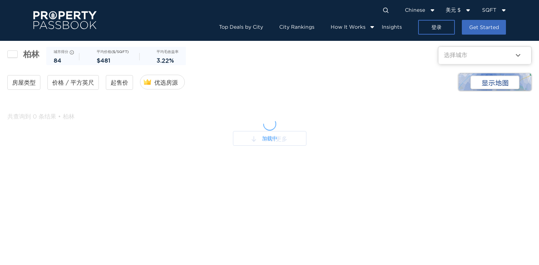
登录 (436, 27)
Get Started (484, 27)
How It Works (348, 26)
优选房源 (166, 82)
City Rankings (297, 26)
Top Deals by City (241, 26)
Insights (392, 26)
